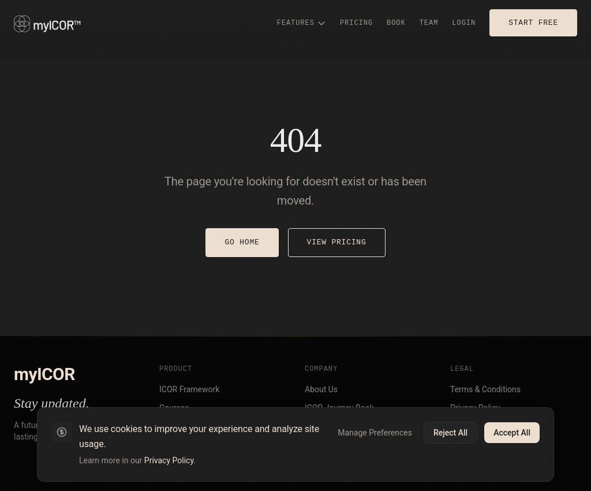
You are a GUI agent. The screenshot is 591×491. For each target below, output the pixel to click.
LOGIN (464, 23)
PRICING (356, 23)
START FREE (533, 22)
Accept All (511, 432)
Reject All (450, 432)
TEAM (429, 23)
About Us (321, 389)
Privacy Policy (168, 460)
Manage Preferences (375, 432)
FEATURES (301, 23)
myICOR (44, 374)
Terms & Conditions (485, 389)
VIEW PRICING (336, 242)
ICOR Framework (189, 389)
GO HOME (242, 242)
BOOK (396, 23)
